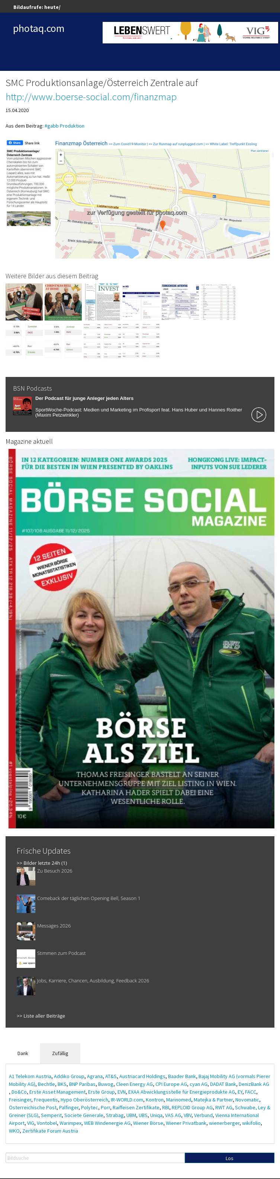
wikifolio (251, 1123)
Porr (105, 1107)
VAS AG (173, 1115)
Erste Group (101, 1091)
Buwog (105, 1084)
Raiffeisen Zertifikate (136, 1107)
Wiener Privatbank (186, 1123)
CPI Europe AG (171, 1084)
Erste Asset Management (57, 1091)
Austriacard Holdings (142, 1076)
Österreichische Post (33, 1107)
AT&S (111, 1076)
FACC (250, 1091)
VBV (188, 1115)
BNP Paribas (82, 1084)
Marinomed (178, 1099)
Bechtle (46, 1084)
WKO (14, 1130)
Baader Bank (182, 1076)
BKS (62, 1084)
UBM (131, 1115)
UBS (143, 1115)
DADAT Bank (223, 1084)
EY (240, 1091)
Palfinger (68, 1107)
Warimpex (70, 1123)
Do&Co (19, 1091)
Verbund (203, 1115)
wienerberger (224, 1123)
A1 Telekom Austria (30, 1076)
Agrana (95, 1076)
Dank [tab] (22, 1053)
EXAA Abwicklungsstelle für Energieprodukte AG (181, 1091)
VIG (30, 1123)
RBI (165, 1107)
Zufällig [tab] (60, 1053)
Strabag (115, 1115)
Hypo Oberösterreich (84, 1099)
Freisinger (20, 1099)
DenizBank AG (254, 1084)
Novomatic (247, 1099)
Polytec (89, 1107)
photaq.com (39, 28)
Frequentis (46, 1099)
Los (230, 1158)
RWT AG (223, 1107)
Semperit (51, 1115)
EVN (122, 1091)
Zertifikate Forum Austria (50, 1130)
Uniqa (156, 1115)
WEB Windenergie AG (107, 1123)
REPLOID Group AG (192, 1107)
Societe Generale (83, 1115)
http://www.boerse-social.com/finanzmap (91, 96)
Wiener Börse (148, 1123)
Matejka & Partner (213, 1099)
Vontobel (47, 1123)
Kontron (155, 1099)
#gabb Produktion (64, 125)
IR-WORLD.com (127, 1099)
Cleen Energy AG (134, 1084)
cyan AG (198, 1084)
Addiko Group (69, 1076)
